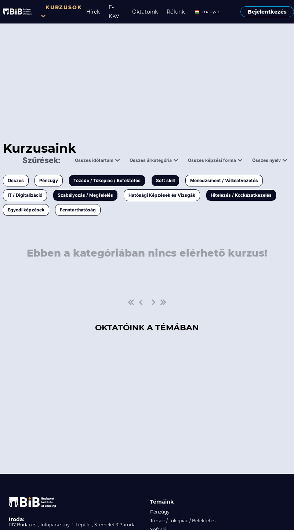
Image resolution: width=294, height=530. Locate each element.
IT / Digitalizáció (25, 195)
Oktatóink (145, 11)
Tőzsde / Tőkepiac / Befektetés (107, 180)
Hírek (93, 11)
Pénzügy (48, 180)
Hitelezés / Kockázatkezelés (241, 195)
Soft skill (165, 180)
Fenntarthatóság (78, 210)
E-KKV (114, 11)
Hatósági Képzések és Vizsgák (161, 195)
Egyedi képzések (26, 210)
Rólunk (176, 11)
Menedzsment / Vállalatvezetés (224, 180)
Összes (16, 180)
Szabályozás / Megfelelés (85, 195)
